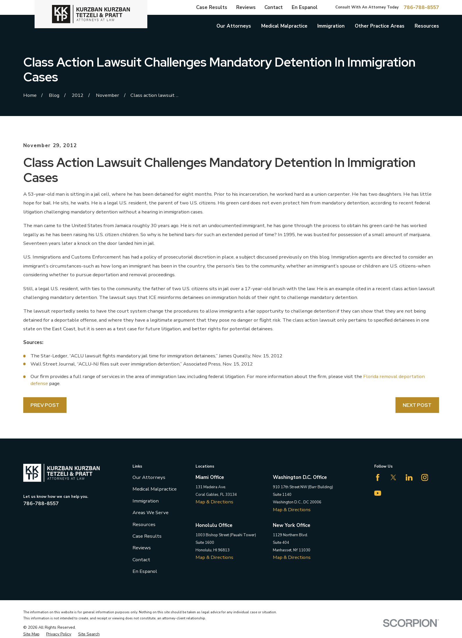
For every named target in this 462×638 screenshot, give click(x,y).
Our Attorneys (148, 477)
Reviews (246, 7)
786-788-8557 (421, 7)
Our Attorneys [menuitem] (233, 26)
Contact (273, 7)
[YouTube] (377, 493)
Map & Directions (214, 501)
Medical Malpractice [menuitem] (284, 26)
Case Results (211, 7)
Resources (143, 524)
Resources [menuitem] (427, 26)
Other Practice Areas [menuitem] (379, 26)
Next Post (417, 405)
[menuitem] (31, 634)
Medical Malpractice (154, 489)
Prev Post (45, 405)
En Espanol (305, 7)
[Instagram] (424, 477)
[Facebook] (377, 477)
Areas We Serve (150, 512)
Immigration (145, 501)
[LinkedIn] (409, 477)
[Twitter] (393, 477)
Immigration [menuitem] (331, 26)
